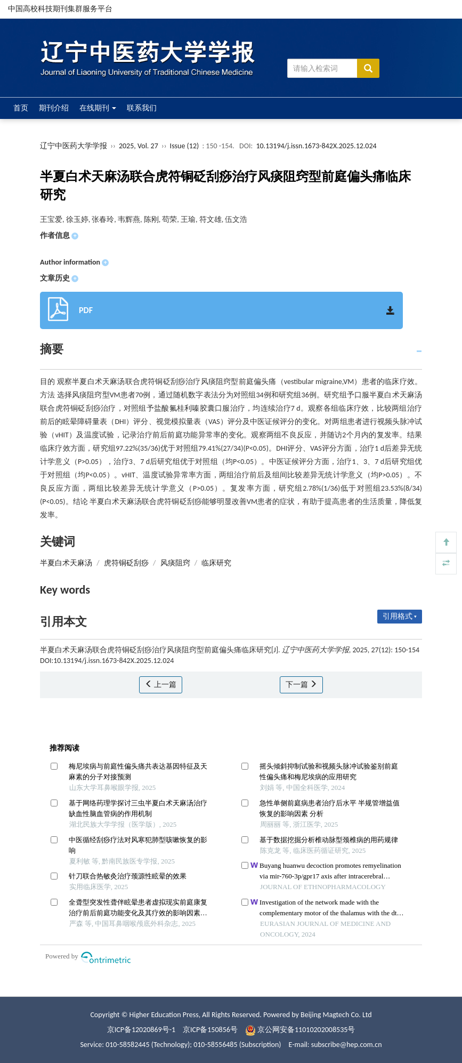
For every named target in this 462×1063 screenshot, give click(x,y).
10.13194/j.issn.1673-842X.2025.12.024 (316, 145)
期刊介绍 (54, 108)
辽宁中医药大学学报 (73, 145)
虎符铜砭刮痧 (126, 563)
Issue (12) (184, 145)
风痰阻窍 (175, 563)
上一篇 (160, 684)
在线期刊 (97, 108)
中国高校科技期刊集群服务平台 (60, 8)
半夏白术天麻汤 (66, 563)
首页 (20, 108)
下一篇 (301, 684)
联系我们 (142, 108)
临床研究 (216, 563)
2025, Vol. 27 (139, 145)
